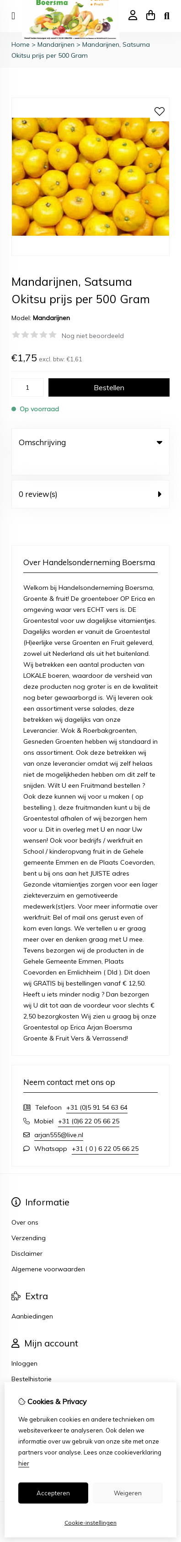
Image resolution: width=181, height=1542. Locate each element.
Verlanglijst (27, 1376)
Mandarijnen (56, 44)
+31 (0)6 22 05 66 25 (88, 1102)
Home (20, 44)
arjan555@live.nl (58, 1116)
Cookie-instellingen (90, 1522)
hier (23, 1463)
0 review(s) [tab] (90, 475)
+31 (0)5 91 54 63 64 (97, 1088)
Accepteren (53, 1493)
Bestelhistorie (31, 1360)
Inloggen (24, 1344)
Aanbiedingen (32, 1297)
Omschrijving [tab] (90, 442)
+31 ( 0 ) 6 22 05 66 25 (105, 1130)
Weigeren (128, 1493)
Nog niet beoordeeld (93, 336)
